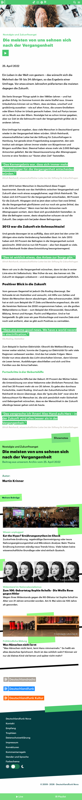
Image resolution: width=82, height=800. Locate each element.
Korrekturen (12, 747)
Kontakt (10, 723)
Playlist (62, 796)
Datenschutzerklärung (18, 737)
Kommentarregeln (16, 752)
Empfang (11, 728)
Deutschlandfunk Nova (18, 718)
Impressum (12, 742)
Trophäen (11, 733)
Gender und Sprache (17, 756)
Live (21, 796)
